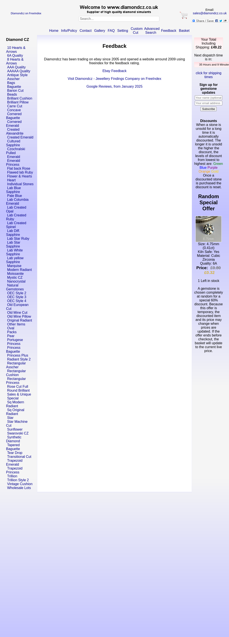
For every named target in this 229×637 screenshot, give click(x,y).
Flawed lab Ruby (20, 172)
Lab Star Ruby (18, 238)
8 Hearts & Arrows (15, 61)
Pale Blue (14, 196)
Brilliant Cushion (19, 98)
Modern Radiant (19, 270)
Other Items (16, 324)
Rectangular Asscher (16, 365)
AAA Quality (16, 67)
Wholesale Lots (19, 488)
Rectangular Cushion (16, 373)
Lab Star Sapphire (13, 244)
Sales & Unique (19, 394)
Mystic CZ (15, 277)
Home (53, 30)
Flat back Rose (18, 168)
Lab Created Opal (16, 209)
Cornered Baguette (14, 116)
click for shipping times (208, 75)
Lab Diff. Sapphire (13, 232)
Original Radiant (19, 320)
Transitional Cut (19, 456)
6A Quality (15, 55)
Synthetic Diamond (13, 439)
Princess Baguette (13, 349)
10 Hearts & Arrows (15, 49)
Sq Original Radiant (15, 412)
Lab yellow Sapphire (15, 260)
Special (12, 398)
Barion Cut (15, 90)
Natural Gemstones (15, 287)
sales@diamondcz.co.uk (210, 13)
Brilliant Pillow (18, 102)
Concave (14, 110)
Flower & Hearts (19, 176)
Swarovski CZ (18, 433)
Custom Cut (137, 30)
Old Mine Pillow (19, 316)
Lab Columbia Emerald (17, 201)
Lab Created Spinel (16, 225)
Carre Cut (14, 106)
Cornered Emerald (14, 123)
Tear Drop (14, 453)
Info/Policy (69, 30)
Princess (13, 344)
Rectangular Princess (16, 380)
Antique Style (17, 75)
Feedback (168, 30)
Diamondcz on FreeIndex (26, 13)
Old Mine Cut (17, 312)
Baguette (14, 86)
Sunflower (15, 429)
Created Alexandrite (14, 131)
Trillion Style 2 (18, 480)
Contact (86, 30)
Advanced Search (151, 30)
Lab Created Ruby (16, 217)
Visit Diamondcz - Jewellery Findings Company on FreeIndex (114, 78)
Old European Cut (17, 306)
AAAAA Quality (18, 71)
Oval (10, 328)
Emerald (13, 157)
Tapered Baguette (13, 447)
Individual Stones (20, 184)
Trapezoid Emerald (14, 462)
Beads (12, 94)
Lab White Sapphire (14, 252)
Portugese (15, 340)
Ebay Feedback (114, 71)
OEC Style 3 (16, 297)
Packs (12, 332)
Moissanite (15, 273)
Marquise (14, 266)
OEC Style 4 (16, 301)
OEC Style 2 (16, 293)
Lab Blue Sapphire (13, 190)
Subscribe (208, 109)
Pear (11, 336)
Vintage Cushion (19, 484)
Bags (11, 83)
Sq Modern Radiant (15, 404)
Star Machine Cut (17, 423)
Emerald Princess (13, 162)
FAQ (111, 30)
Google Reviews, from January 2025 (114, 86)
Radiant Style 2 (19, 359)
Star (10, 418)
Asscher (13, 79)
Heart (11, 180)
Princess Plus (17, 355)
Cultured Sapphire (13, 143)
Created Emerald (20, 137)
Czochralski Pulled (15, 151)
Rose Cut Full (17, 386)
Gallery (99, 30)
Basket (184, 30)
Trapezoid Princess (14, 470)
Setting (122, 30)
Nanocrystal (16, 281)
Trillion (12, 476)
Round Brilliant (18, 390)
